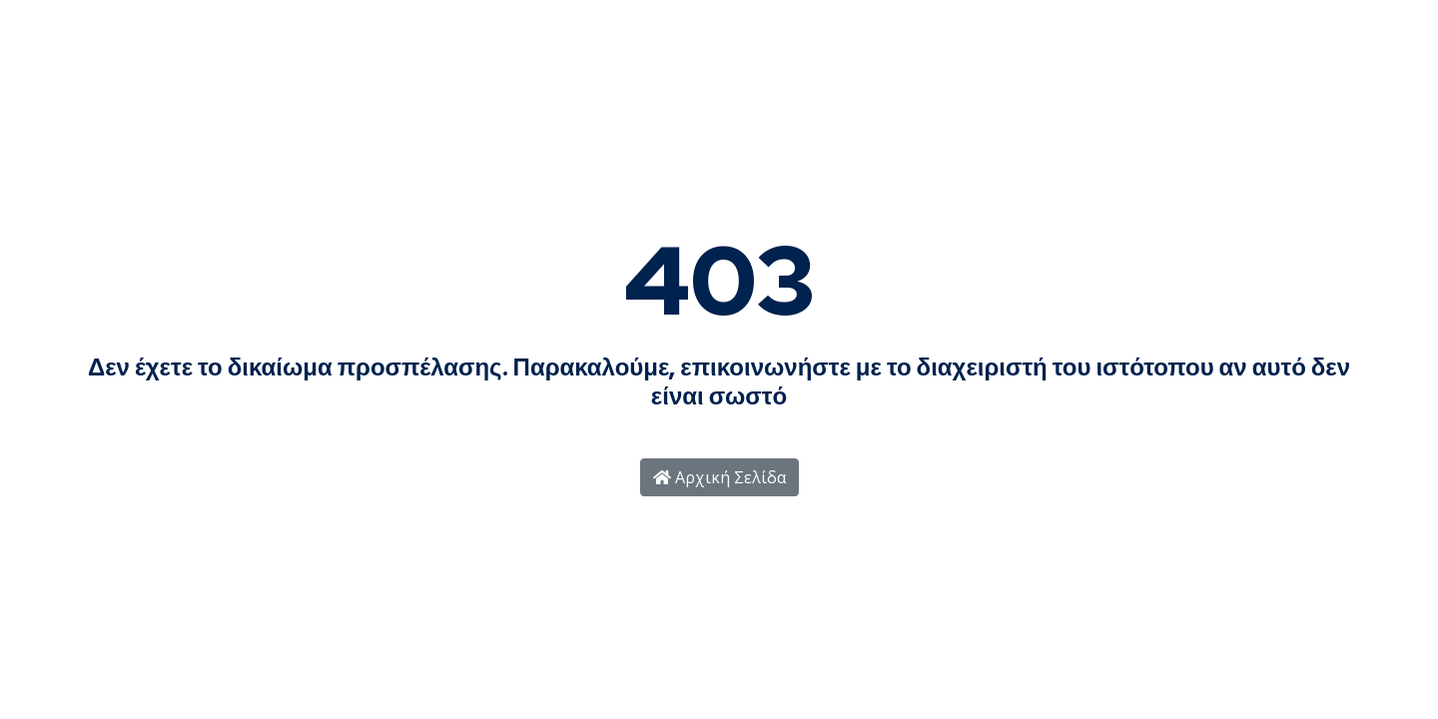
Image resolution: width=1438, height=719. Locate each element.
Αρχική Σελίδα (719, 477)
